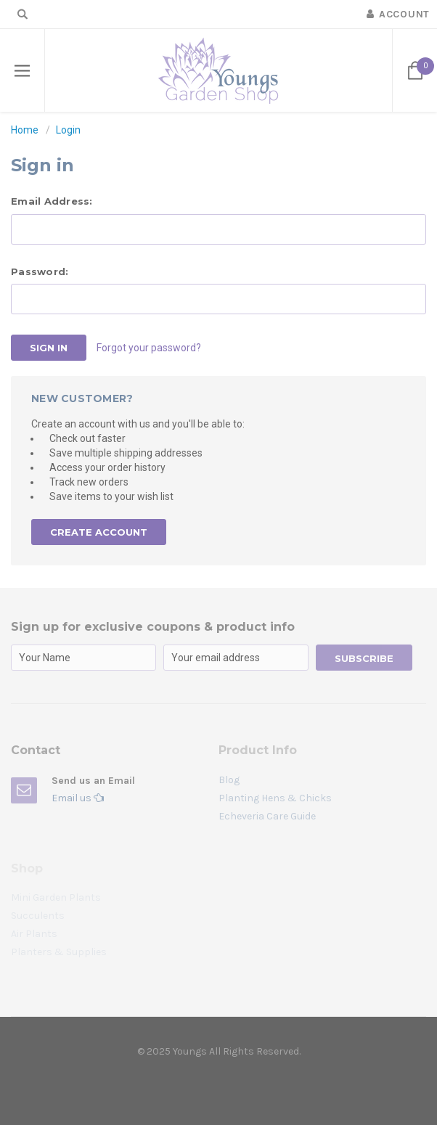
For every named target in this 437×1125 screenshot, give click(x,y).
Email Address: (52, 201)
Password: (39, 271)
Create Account (98, 532)
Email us (78, 798)
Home (24, 130)
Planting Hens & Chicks (275, 798)
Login (68, 130)
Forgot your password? (149, 347)
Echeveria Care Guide (267, 816)
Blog (229, 780)
